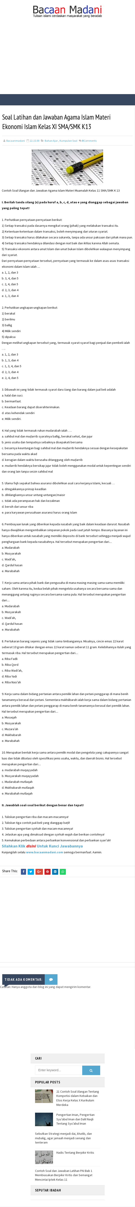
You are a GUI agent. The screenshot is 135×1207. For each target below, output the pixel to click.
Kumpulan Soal (68, 141)
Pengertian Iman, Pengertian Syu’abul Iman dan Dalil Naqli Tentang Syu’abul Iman (75, 1119)
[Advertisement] (67, 60)
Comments (89, 141)
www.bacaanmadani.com (44, 853)
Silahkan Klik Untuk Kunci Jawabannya (42, 846)
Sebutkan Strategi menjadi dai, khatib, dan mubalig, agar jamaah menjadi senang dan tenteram (63, 1138)
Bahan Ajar (51, 141)
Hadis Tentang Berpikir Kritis (75, 1153)
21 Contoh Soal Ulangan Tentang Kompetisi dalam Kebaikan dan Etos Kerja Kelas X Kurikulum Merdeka (77, 1098)
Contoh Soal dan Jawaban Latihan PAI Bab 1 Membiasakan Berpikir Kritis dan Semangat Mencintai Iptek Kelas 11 (63, 1175)
